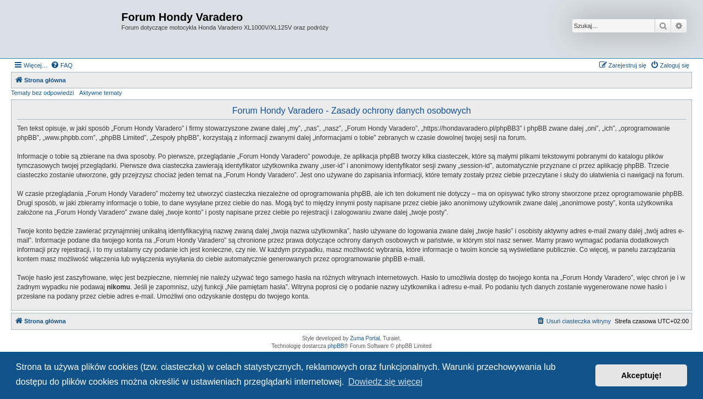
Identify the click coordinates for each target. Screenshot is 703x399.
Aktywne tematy (100, 92)
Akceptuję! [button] (641, 375)
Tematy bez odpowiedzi (42, 92)
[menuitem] (61, 65)
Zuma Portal (365, 338)
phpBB (336, 346)
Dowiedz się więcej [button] (385, 381)
